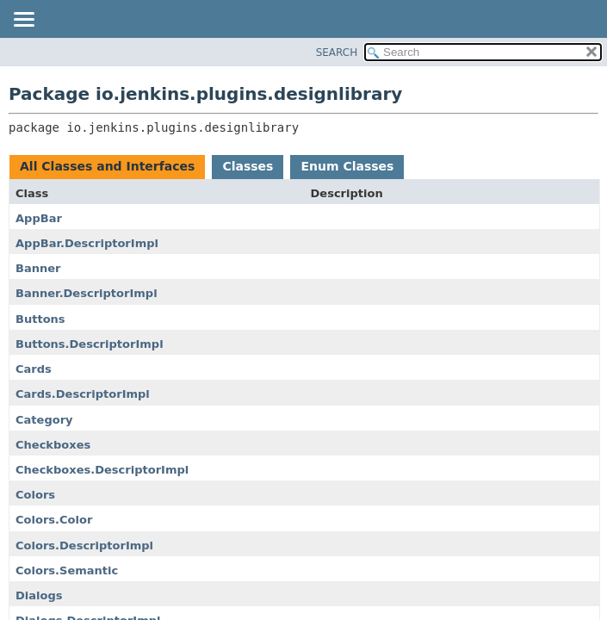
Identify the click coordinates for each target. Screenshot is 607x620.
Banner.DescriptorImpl (86, 293)
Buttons (40, 319)
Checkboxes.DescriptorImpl (102, 469)
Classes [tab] (247, 166)
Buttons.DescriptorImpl (89, 344)
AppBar (38, 218)
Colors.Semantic (66, 570)
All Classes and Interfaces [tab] (107, 166)
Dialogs (39, 595)
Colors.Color (53, 519)
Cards (33, 369)
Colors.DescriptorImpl (84, 545)
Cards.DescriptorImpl (82, 394)
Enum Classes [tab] (346, 166)
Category (44, 419)
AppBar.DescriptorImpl (86, 243)
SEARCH (337, 52)
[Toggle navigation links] (23, 21)
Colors (35, 494)
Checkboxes (52, 444)
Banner (37, 268)
